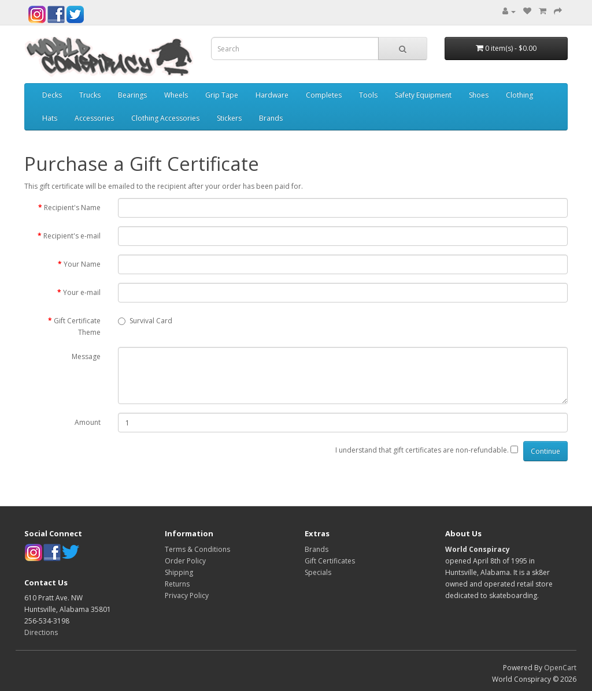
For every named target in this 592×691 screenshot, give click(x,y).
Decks (52, 95)
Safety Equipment (423, 95)
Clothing (519, 95)
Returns (177, 584)
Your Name (82, 264)
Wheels (176, 95)
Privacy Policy (187, 595)
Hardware (272, 95)
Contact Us (46, 582)
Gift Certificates (330, 561)
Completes (324, 95)
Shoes (479, 95)
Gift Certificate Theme (77, 326)
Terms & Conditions (197, 549)
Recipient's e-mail (72, 236)
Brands (271, 118)
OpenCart (560, 668)
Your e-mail (82, 292)
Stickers (229, 118)
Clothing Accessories (165, 118)
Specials (318, 572)
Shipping (179, 572)
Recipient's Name (72, 207)
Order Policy (185, 561)
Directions (41, 632)
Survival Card (145, 321)
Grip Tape (221, 95)
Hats (49, 118)
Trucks (90, 95)
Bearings (132, 95)
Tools (368, 95)
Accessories (94, 118)
